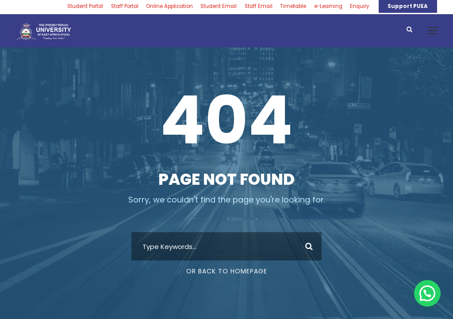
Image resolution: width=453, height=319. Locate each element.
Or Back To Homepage (226, 271)
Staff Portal (124, 6)
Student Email (218, 6)
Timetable (293, 6)
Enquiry (359, 6)
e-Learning (328, 6)
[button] (427, 293)
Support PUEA (408, 6)
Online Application (169, 6)
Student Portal (85, 6)
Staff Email (259, 6)
